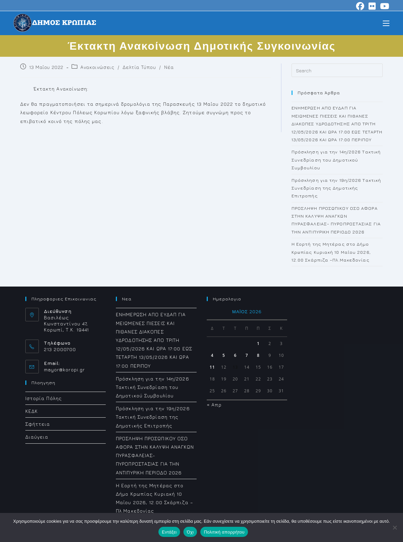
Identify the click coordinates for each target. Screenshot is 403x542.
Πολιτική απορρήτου (224, 532)
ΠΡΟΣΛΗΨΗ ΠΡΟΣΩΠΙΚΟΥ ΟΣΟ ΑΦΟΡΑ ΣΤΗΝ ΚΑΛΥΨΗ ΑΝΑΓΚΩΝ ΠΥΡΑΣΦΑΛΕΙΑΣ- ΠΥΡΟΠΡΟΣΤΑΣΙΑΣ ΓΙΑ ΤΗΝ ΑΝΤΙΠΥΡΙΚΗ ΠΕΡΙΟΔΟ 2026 (155, 455)
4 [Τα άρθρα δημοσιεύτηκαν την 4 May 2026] (212, 355)
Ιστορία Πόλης (43, 398)
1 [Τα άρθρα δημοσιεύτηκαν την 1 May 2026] (258, 343)
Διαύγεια (37, 437)
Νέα (169, 67)
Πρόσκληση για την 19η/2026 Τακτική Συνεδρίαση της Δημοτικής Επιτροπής (336, 188)
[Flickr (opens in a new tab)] (372, 6)
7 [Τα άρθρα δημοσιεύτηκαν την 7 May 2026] (247, 355)
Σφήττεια (37, 424)
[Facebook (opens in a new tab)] (360, 6)
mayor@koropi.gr (64, 369)
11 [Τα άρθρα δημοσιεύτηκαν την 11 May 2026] (212, 367)
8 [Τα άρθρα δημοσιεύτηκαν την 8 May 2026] (258, 355)
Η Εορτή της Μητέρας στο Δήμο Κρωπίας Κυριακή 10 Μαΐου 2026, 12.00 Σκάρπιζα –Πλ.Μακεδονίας (331, 252)
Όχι (190, 532)
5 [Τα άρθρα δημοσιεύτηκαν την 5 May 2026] (224, 355)
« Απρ (214, 405)
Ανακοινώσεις (97, 67)
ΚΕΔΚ (31, 411)
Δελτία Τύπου (139, 67)
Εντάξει (169, 532)
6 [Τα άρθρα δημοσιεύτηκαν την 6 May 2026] (235, 355)
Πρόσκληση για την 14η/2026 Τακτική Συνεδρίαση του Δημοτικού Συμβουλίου (336, 159)
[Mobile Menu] (386, 22)
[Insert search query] (337, 70)
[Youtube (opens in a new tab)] (383, 6)
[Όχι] (394, 527)
